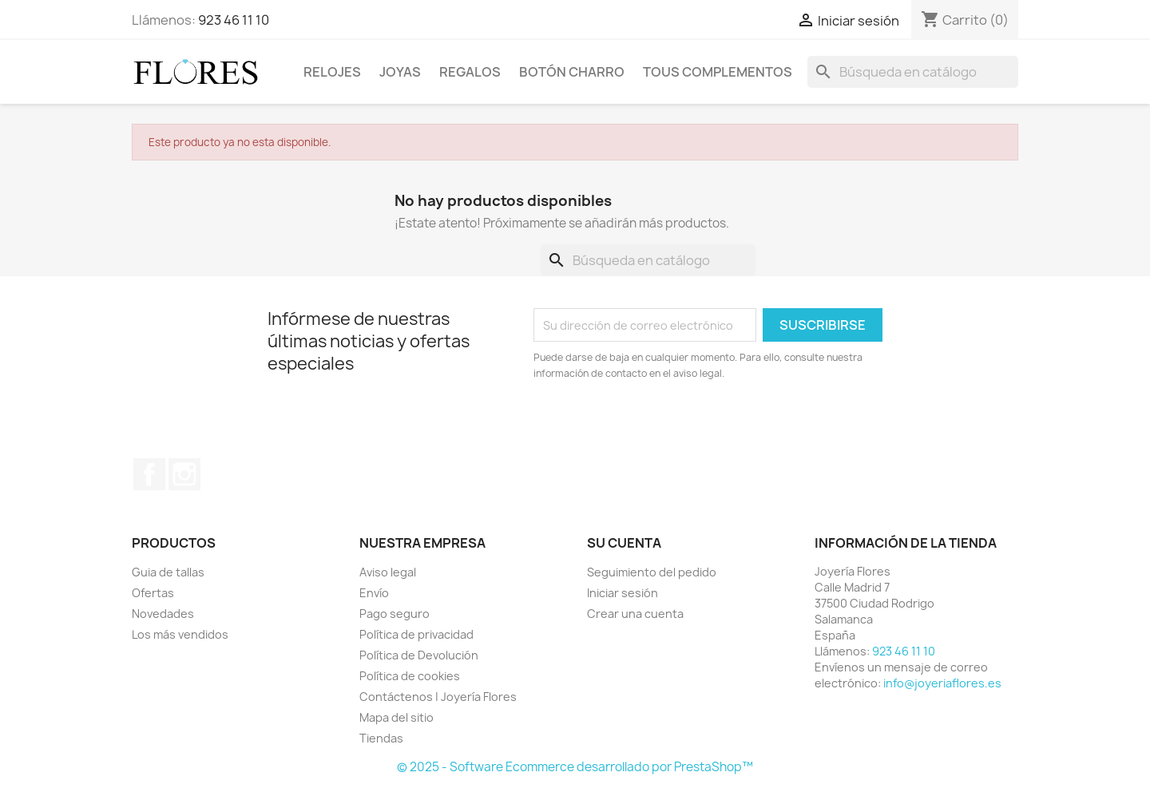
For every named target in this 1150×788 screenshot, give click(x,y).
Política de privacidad (416, 634)
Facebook (149, 474)
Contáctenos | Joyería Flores (438, 696)
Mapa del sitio (396, 717)
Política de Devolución (418, 655)
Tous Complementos (717, 72)
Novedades (163, 613)
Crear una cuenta (635, 613)
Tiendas (381, 738)
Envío (374, 592)
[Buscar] (912, 72)
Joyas (400, 72)
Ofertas (153, 592)
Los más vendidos (180, 634)
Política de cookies (409, 675)
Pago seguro (394, 613)
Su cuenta (624, 543)
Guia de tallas (168, 572)
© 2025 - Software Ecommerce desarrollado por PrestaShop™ (575, 766)
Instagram (184, 474)
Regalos (470, 72)
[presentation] (666, 425)
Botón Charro (572, 72)
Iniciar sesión (622, 592)
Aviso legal (387, 572)
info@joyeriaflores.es (942, 683)
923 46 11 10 (233, 20)
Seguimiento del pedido (651, 572)
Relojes (332, 72)
